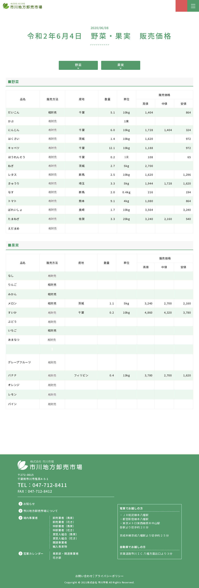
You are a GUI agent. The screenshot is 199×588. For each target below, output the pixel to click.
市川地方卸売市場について (40, 511)
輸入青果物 (60, 546)
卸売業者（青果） (64, 518)
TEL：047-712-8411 (42, 484)
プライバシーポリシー (109, 576)
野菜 (78, 64)
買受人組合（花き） (66, 538)
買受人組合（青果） (66, 534)
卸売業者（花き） (64, 522)
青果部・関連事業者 (66, 553)
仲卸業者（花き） (64, 530)
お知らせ (29, 504)
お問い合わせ (84, 576)
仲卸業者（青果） (64, 526)
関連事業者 (60, 542)
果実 (120, 64)
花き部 (57, 558)
